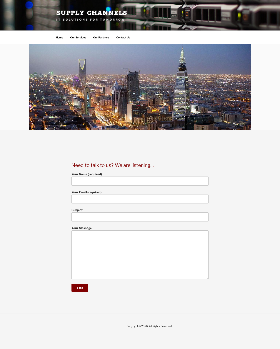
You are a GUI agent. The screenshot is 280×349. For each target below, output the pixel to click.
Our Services (78, 37)
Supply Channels (91, 13)
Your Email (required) (140, 196)
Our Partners (101, 37)
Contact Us (123, 37)
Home (59, 37)
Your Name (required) (140, 178)
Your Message (140, 252)
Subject (140, 214)
